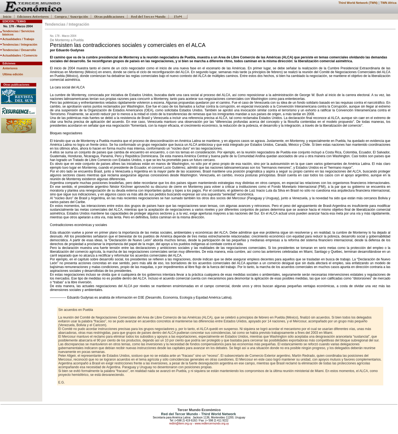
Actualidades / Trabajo (18, 39)
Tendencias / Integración (19, 44)
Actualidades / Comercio (19, 55)
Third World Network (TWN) (357, 2)
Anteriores (9, 68)
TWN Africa (389, 2)
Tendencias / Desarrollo (19, 50)
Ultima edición (12, 74)
